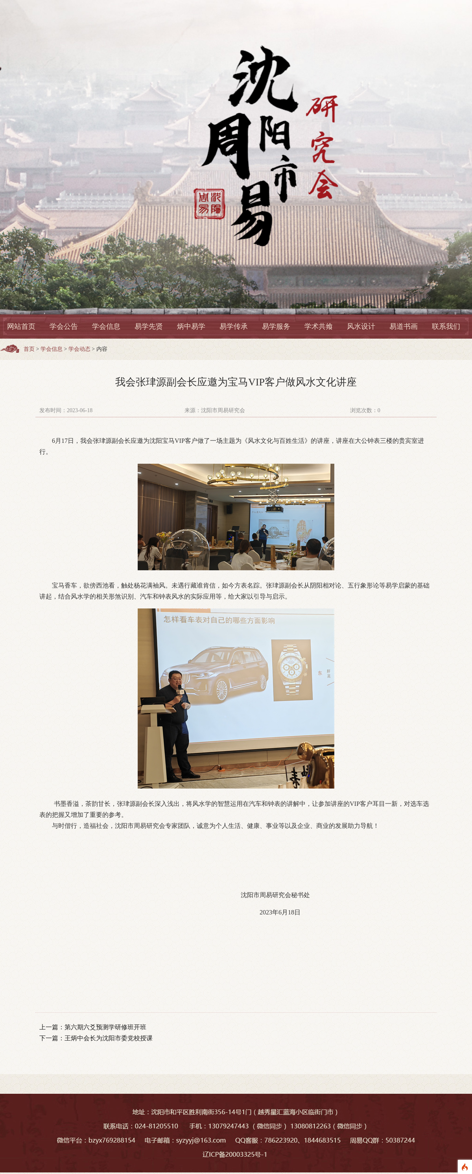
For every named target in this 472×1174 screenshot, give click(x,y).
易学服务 (276, 326)
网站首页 (21, 326)
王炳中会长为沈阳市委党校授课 (109, 1038)
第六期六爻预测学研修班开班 (105, 1027)
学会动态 (79, 349)
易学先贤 (149, 326)
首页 (29, 349)
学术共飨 (318, 326)
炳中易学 (191, 326)
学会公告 (64, 326)
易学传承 (233, 326)
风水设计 (361, 326)
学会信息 (106, 326)
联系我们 (446, 326)
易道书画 (403, 326)
